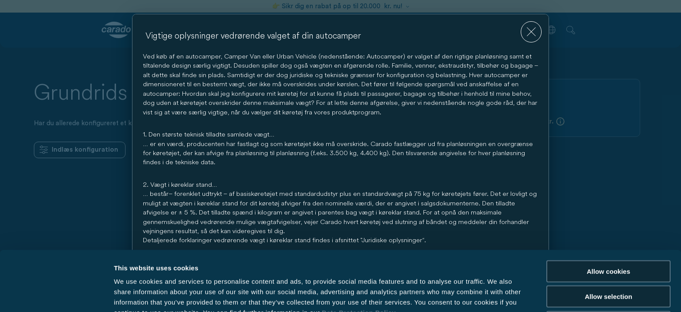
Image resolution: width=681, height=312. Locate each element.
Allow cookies (608, 225)
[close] (531, 31)
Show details (456, 295)
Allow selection (608, 251)
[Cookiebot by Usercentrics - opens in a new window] (56, 295)
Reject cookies (608, 276)
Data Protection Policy (359, 266)
